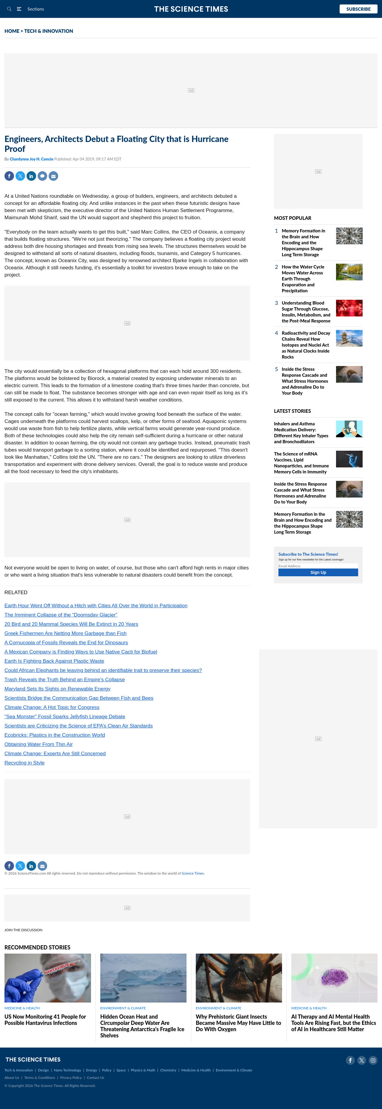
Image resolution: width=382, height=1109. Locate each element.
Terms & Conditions (39, 1077)
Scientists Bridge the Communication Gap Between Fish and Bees (78, 698)
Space (121, 1070)
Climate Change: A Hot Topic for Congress (51, 707)
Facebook (9, 176)
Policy (106, 1070)
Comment (42, 176)
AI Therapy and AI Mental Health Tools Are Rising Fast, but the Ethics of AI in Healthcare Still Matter (333, 1022)
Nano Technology (67, 1070)
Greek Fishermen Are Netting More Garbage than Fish (65, 633)
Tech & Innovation (18, 1070)
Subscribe (358, 9)
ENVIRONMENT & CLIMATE (123, 1008)
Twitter (20, 176)
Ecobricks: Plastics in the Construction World (54, 735)
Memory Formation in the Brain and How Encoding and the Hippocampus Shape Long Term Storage (303, 242)
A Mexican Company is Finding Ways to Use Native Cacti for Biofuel (80, 652)
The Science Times (191, 9)
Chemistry (168, 1070)
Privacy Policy (71, 1077)
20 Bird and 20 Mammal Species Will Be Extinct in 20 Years (71, 624)
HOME (11, 31)
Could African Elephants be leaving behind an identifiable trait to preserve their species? (103, 670)
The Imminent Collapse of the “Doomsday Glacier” (60, 615)
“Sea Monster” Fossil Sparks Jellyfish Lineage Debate (64, 716)
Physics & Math (143, 1070)
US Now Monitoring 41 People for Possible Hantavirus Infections (45, 1019)
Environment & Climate (234, 1070)
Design (43, 1070)
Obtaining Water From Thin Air (38, 744)
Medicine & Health (196, 1070)
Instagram (373, 1060)
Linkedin (31, 176)
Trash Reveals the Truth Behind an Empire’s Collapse (64, 679)
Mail (53, 176)
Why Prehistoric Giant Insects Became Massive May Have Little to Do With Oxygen (238, 1022)
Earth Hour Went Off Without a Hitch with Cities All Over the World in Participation (95, 605)
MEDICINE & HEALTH (22, 1008)
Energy (91, 1070)
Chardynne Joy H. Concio (32, 159)
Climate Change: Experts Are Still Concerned (55, 753)
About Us (11, 1077)
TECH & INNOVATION (48, 31)
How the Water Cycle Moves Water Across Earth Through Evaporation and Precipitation (303, 278)
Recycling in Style (24, 763)
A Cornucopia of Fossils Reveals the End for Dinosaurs (66, 642)
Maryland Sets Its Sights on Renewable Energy (57, 689)
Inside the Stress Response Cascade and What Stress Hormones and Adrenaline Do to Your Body (305, 381)
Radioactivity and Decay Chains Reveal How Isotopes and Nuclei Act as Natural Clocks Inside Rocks (306, 344)
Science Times (193, 873)
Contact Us (95, 1077)
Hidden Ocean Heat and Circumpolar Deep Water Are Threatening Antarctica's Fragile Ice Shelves (142, 1026)
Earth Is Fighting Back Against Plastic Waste (54, 661)
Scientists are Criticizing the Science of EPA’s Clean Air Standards (78, 726)
